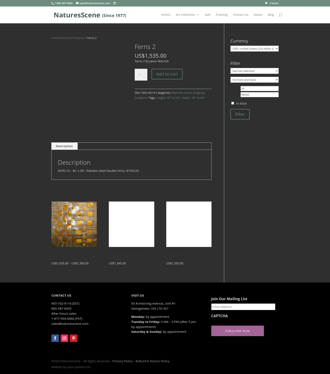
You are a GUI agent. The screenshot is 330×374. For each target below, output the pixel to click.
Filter (240, 114)
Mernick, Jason (182, 93)
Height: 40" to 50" (168, 98)
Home (55, 38)
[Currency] (254, 49)
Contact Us (240, 15)
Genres (66, 38)
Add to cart (167, 74)
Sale (207, 15)
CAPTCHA (219, 316)
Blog (271, 15)
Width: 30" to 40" (193, 98)
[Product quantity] (141, 75)
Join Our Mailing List (229, 299)
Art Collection (185, 15)
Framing (222, 15)
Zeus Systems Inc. (79, 367)
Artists (165, 15)
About (258, 15)
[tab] (64, 146)
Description (64, 146)
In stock (241, 103)
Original (198, 93)
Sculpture (79, 38)
